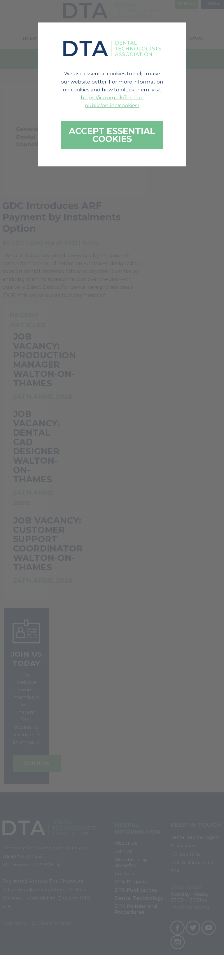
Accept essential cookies (112, 135)
